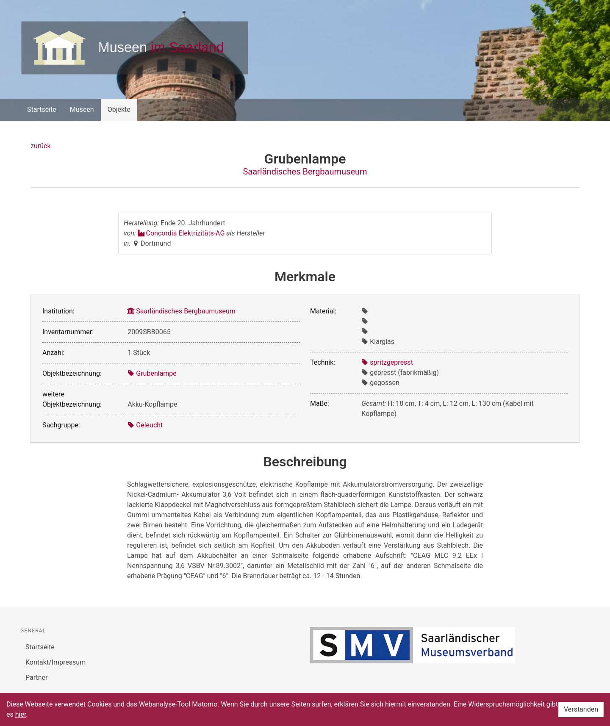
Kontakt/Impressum (55, 662)
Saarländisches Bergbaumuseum (305, 171)
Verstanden (581, 709)
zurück (40, 146)
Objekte (119, 109)
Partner (36, 677)
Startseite (41, 109)
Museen (82, 109)
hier (20, 714)
